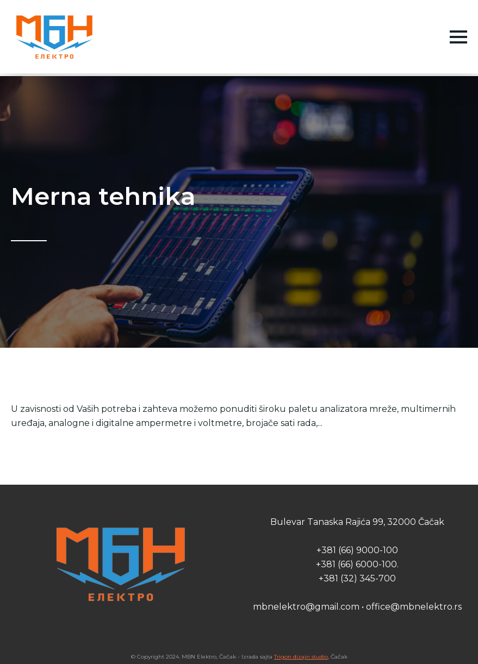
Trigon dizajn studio (301, 656)
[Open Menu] (458, 37)
